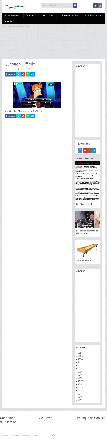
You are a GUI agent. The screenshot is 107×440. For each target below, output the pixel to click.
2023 (80, 362)
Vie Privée (45, 418)
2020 (80, 372)
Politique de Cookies (91, 418)
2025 (80, 356)
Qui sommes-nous (93, 15)
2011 (80, 400)
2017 (80, 381)
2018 (80, 378)
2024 (80, 359)
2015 (80, 387)
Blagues (30, 15)
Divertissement (12, 15)
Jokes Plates (47, 15)
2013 (80, 394)
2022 (80, 365)
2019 (80, 375)
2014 (80, 390)
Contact (9, 21)
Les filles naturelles (85, 204)
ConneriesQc (10, 69)
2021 (80, 368)
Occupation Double (69, 15)
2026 (80, 353)
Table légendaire (83, 260)
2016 (80, 384)
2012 (80, 397)
